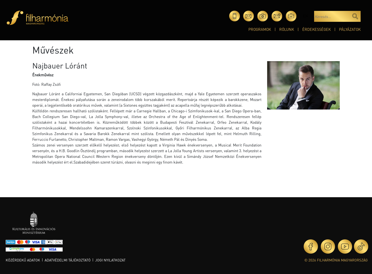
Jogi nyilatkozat (110, 260)
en (305, 16)
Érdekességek (316, 29)
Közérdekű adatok (23, 260)
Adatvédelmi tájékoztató (68, 260)
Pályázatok (350, 29)
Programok (259, 29)
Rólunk (286, 29)
